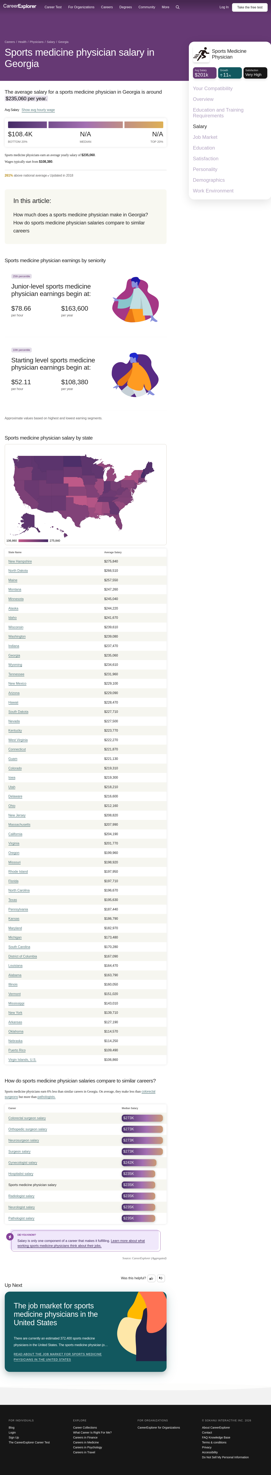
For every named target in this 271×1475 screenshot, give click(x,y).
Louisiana (15, 965)
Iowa (11, 777)
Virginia (13, 843)
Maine (13, 580)
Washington (17, 636)
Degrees (125, 7)
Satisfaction (206, 158)
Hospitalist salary (20, 1174)
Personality (205, 169)
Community (146, 7)
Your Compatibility (213, 88)
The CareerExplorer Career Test (29, 1442)
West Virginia (18, 740)
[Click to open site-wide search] (178, 7)
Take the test (250, 7)
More (165, 7)
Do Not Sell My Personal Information (225, 1457)
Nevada (14, 721)
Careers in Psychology (87, 1447)
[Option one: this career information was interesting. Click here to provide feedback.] (151, 1278)
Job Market (205, 137)
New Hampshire (20, 561)
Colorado (15, 768)
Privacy (207, 1447)
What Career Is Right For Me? (92, 1432)
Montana (14, 589)
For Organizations (81, 7)
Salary (200, 126)
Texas (12, 900)
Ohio (11, 806)
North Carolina (19, 890)
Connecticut (17, 749)
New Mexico (17, 683)
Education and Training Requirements (218, 112)
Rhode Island (18, 871)
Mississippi (16, 1003)
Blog (11, 1427)
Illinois (13, 984)
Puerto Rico (17, 1050)
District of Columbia (22, 956)
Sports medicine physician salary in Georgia (79, 58)
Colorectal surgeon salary (27, 1118)
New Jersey (17, 815)
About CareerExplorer (216, 1427)
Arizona (14, 693)
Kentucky (15, 730)
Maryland (15, 928)
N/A (85, 137)
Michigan (15, 937)
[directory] (86, 216)
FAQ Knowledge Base (216, 1437)
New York (15, 1012)
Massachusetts (19, 824)
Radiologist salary (21, 1196)
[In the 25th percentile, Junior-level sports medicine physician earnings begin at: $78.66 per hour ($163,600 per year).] (86, 300)
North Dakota (18, 570)
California (15, 834)
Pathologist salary (21, 1218)
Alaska (13, 608)
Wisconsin (16, 627)
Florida (13, 881)
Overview (203, 99)
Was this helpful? (133, 1278)
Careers (107, 7)
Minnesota (16, 599)
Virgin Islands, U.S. (22, 1059)
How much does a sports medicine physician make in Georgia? (80, 214)
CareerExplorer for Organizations (159, 1427)
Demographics (209, 180)
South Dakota (18, 711)
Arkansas (15, 1022)
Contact (207, 1432)
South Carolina (19, 947)
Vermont (14, 994)
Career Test (53, 7)
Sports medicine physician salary (32, 1185)
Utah (11, 787)
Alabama (14, 975)
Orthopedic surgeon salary (27, 1129)
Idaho (12, 617)
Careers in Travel (84, 1452)
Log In (224, 7)
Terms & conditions (214, 1442)
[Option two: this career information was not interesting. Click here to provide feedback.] (161, 1278)
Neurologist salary (21, 1207)
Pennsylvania (18, 909)
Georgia (14, 655)
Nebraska (15, 1041)
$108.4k (20, 137)
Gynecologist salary (22, 1162)
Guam (13, 758)
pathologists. (47, 1097)
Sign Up (14, 1437)
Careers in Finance (85, 1437)
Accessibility (210, 1452)
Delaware (15, 796)
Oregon (13, 853)
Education (204, 148)
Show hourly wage (38, 110)
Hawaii (13, 702)
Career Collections (85, 1427)
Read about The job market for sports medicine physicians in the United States (58, 1356)
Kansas (13, 918)
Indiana (13, 646)
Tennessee (16, 674)
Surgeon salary (19, 1151)
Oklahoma (16, 1031)
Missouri (14, 862)
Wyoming (15, 664)
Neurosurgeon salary (23, 1140)
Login (12, 1432)
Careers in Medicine (86, 1442)
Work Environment (213, 190)
